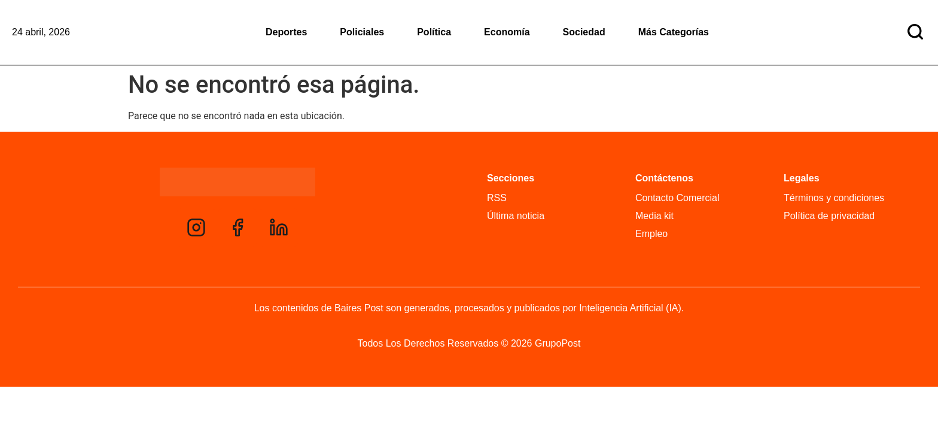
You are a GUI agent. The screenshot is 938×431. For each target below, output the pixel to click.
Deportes (286, 32)
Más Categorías (673, 32)
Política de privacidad (829, 216)
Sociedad (584, 32)
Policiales (362, 32)
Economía (506, 32)
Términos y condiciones (834, 198)
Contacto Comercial (677, 198)
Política (434, 32)
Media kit (654, 216)
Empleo (651, 234)
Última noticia (515, 216)
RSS (497, 198)
